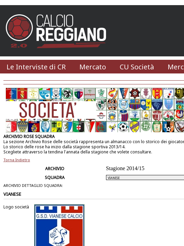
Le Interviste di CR (36, 66)
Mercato (92, 66)
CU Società (137, 66)
